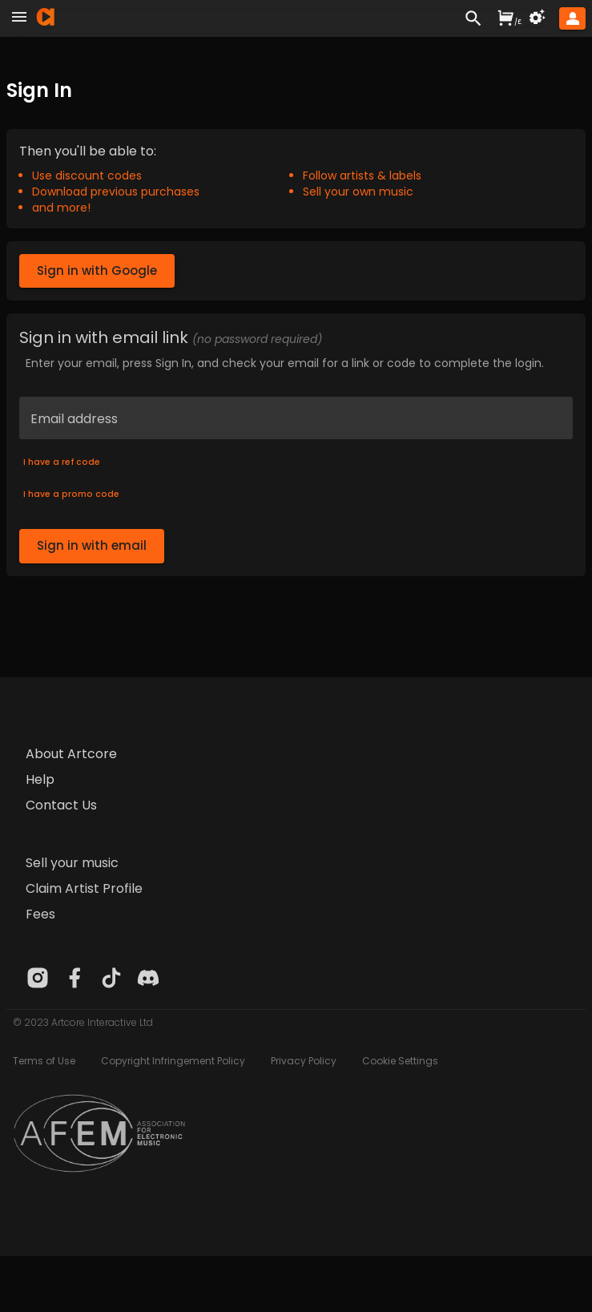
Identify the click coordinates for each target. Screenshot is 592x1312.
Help (40, 779)
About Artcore (71, 754)
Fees (40, 914)
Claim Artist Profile (84, 888)
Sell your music (72, 863)
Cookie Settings (400, 1061)
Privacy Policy (303, 1061)
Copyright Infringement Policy (173, 1061)
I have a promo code (71, 494)
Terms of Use (44, 1061)
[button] (572, 18)
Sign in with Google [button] (97, 271)
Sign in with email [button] (91, 546)
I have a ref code (61, 462)
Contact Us (61, 805)
